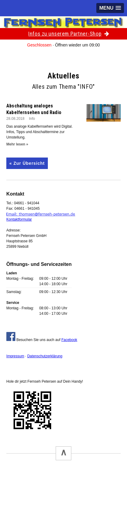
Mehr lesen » (17, 144)
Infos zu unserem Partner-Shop (68, 33)
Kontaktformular (19, 219)
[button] (110, 8)
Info (32, 118)
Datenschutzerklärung (44, 356)
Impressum (15, 356)
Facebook (69, 340)
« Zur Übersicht (27, 163)
